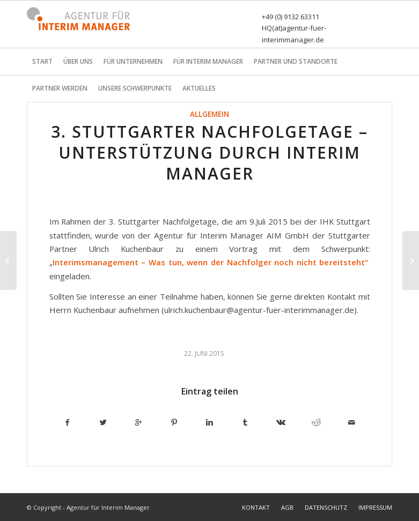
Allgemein (209, 114)
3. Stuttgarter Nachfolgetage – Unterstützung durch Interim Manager (209, 152)
